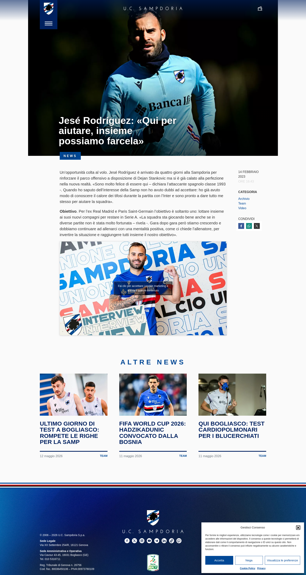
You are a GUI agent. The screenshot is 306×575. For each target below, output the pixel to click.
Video (242, 208)
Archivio (244, 198)
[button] (298, 527)
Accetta (219, 560)
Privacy (261, 568)
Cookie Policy (247, 568)
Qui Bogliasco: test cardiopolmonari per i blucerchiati (231, 429)
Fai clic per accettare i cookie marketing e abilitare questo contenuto (143, 288)
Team (242, 203)
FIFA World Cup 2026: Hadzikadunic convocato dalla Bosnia (152, 432)
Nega (249, 560)
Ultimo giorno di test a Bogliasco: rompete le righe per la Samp (69, 432)
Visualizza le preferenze (282, 560)
